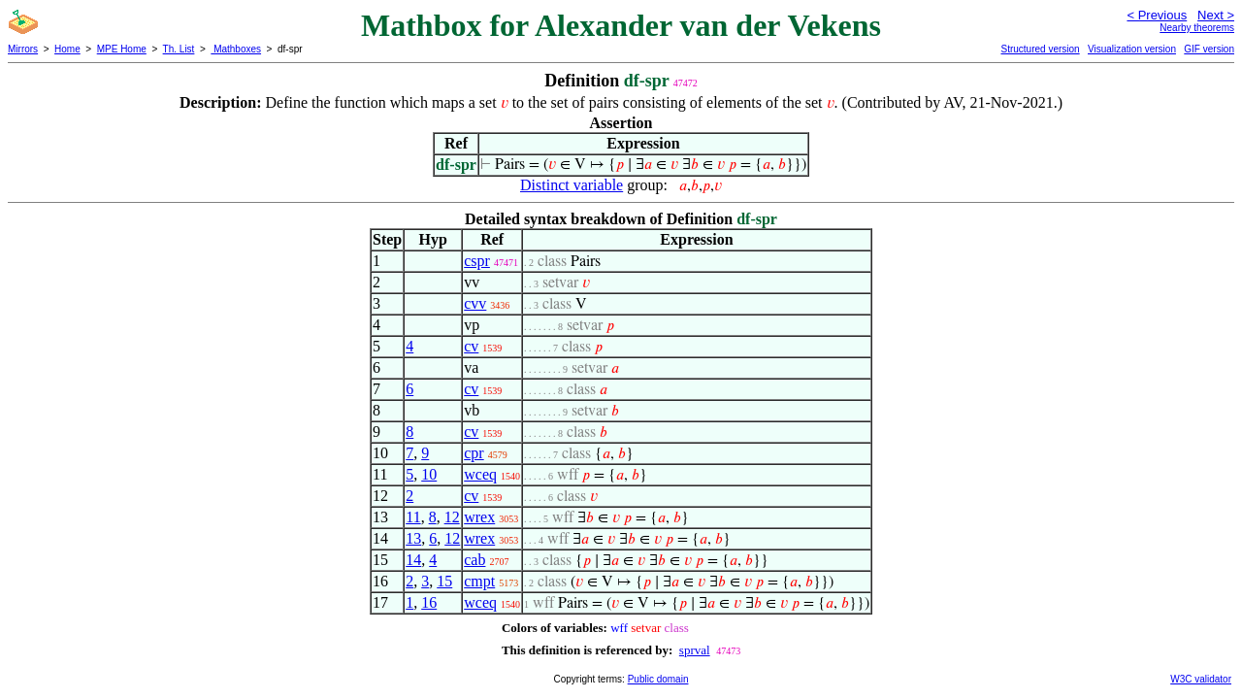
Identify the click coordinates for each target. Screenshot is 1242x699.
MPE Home (122, 49)
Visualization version (1132, 49)
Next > (1215, 15)
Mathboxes (236, 49)
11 (413, 517)
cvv (475, 303)
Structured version (1039, 49)
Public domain (658, 679)
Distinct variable (571, 185)
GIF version (1209, 49)
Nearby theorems (1197, 27)
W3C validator (1200, 679)
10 (429, 474)
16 (429, 602)
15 (444, 581)
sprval (694, 650)
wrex (479, 517)
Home (67, 49)
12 (452, 517)
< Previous (1157, 15)
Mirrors (23, 49)
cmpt (479, 581)
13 (413, 538)
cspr (477, 260)
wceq (480, 474)
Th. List (179, 49)
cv (471, 346)
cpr (473, 453)
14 (413, 559)
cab (474, 559)
